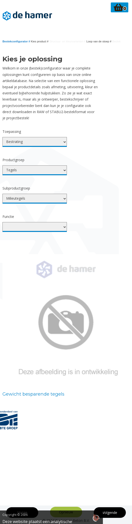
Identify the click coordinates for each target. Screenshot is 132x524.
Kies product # (40, 41)
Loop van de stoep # (99, 41)
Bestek (116, 41)
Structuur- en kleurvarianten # (68, 41)
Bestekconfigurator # (16, 41)
